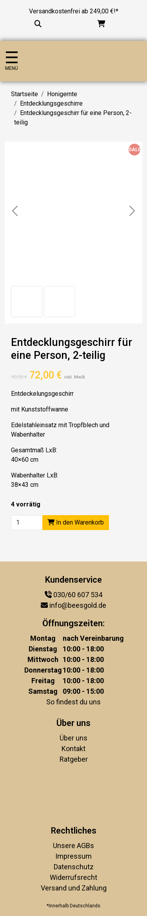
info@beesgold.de (77, 605)
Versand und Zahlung (74, 888)
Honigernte (62, 94)
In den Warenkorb (75, 522)
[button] (26, 301)
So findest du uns (73, 702)
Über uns (73, 738)
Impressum (73, 856)
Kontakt (73, 748)
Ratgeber (74, 759)
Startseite (24, 94)
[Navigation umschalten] (11, 61)
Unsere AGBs (73, 845)
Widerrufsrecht (73, 877)
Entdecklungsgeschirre (51, 103)
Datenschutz (74, 867)
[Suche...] (38, 23)
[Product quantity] (27, 522)
